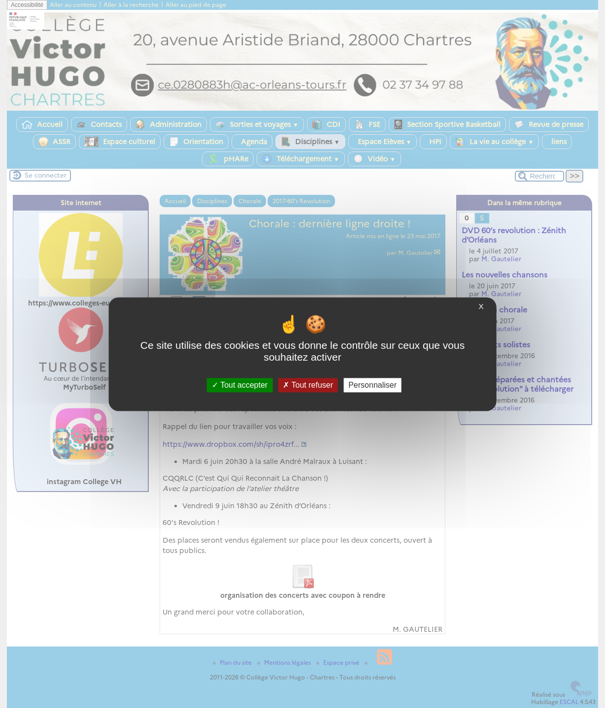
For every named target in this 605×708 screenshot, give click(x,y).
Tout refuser (308, 385)
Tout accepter (240, 385)
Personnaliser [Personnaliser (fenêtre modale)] (372, 385)
